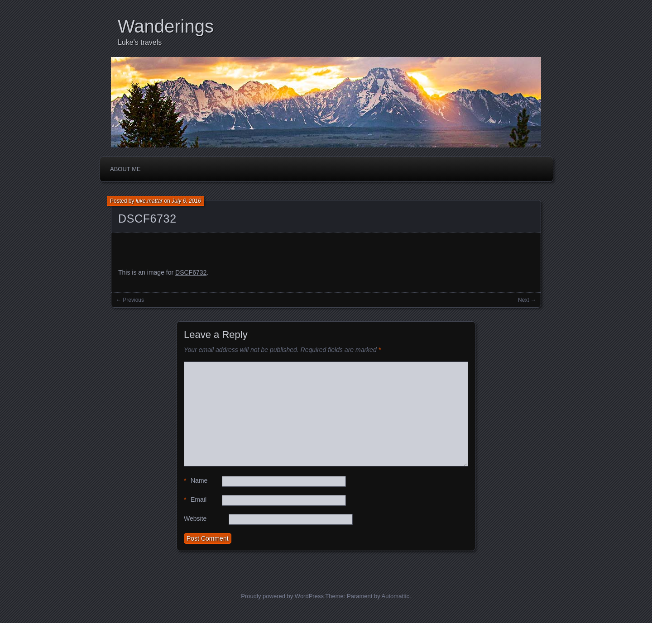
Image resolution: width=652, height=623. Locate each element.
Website (195, 518)
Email (195, 499)
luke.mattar (149, 201)
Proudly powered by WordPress (282, 596)
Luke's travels (140, 42)
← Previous (130, 300)
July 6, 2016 (186, 201)
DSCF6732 (147, 218)
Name (195, 480)
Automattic (395, 596)
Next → (527, 300)
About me (125, 169)
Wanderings (166, 26)
